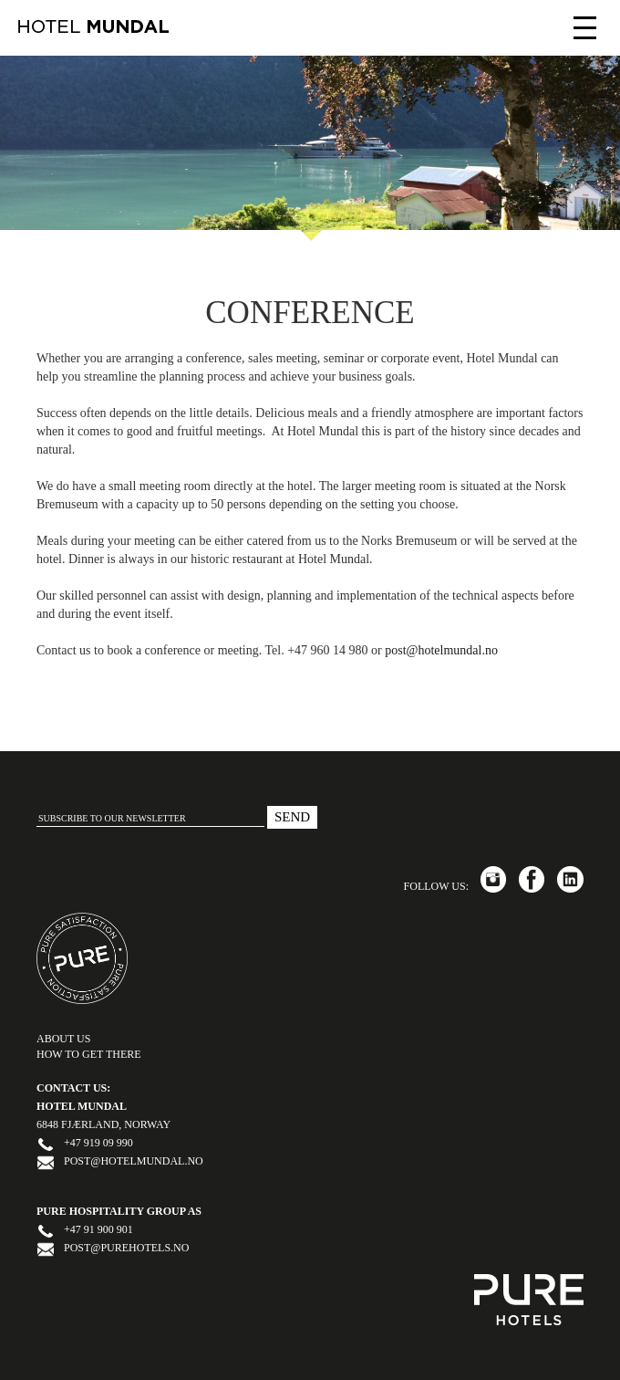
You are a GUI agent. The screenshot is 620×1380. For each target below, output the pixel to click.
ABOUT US (63, 1038)
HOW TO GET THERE (88, 1054)
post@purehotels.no (126, 1247)
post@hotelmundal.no (441, 650)
